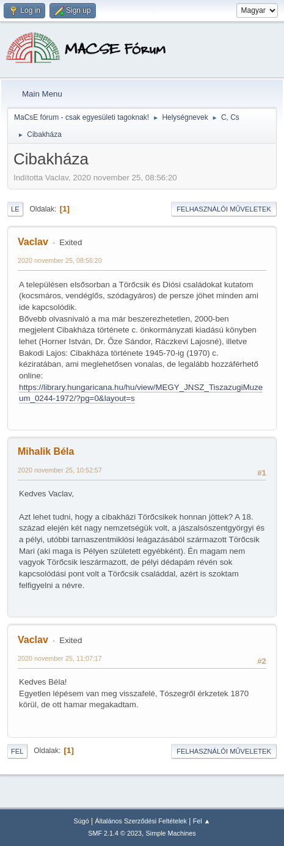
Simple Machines (171, 833)
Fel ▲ (202, 821)
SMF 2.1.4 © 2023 (115, 833)
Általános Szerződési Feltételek (141, 821)
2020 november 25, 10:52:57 (60, 470)
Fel (17, 751)
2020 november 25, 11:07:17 (60, 658)
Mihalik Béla (46, 451)
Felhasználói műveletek (224, 209)
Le (15, 209)
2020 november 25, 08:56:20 (60, 260)
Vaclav (33, 242)
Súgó (81, 821)
